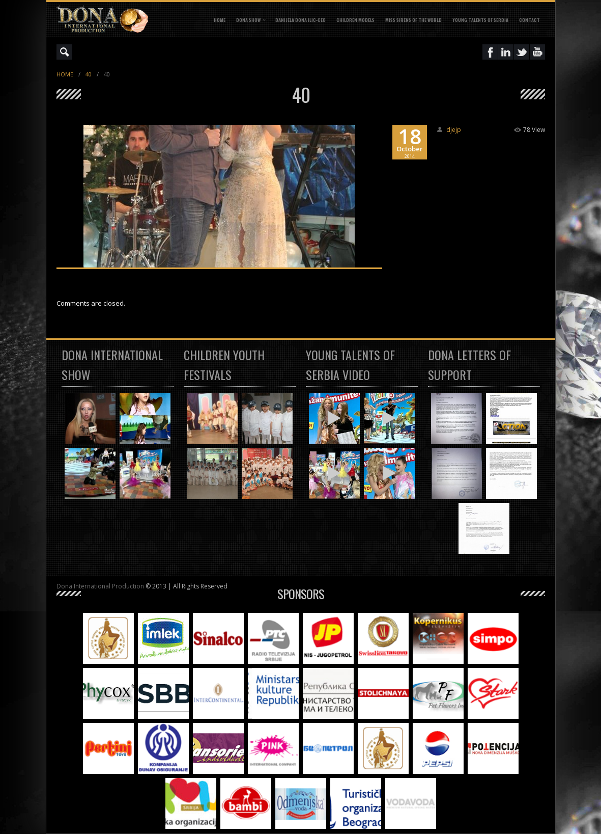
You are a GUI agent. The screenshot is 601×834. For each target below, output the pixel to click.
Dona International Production (100, 586)
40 (88, 74)
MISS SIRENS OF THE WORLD (413, 19)
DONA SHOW (248, 19)
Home (219, 19)
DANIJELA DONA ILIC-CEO (300, 19)
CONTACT (529, 19)
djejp (453, 129)
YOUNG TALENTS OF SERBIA (480, 19)
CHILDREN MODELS (355, 19)
